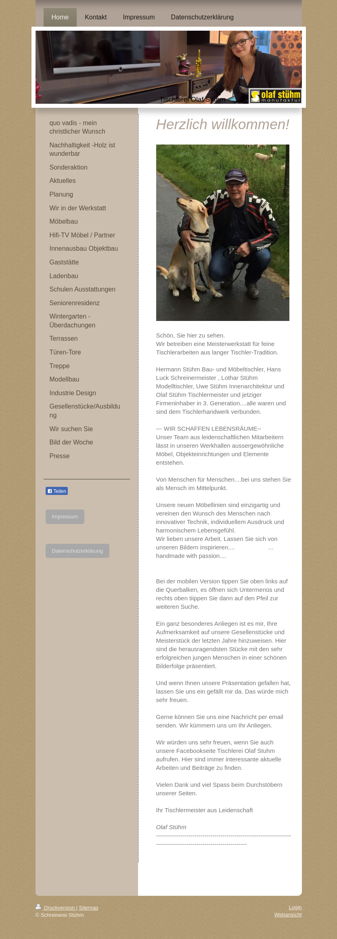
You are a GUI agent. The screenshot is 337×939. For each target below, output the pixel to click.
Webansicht (288, 915)
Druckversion (56, 908)
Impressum (65, 517)
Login (295, 907)
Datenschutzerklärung (77, 551)
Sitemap (88, 908)
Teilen (56, 491)
